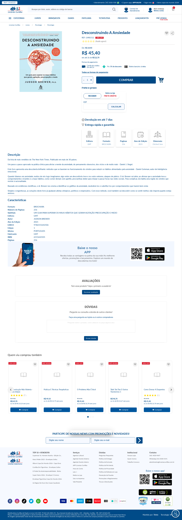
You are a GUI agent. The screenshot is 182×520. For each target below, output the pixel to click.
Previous (11, 390)
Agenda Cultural (78, 455)
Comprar (126, 80)
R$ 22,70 (95, 57)
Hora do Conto (78, 469)
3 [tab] (93, 417)
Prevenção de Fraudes (106, 475)
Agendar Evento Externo (81, 459)
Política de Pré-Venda (106, 465)
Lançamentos (142, 18)
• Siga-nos (148, 3)
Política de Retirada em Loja (108, 472)
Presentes (123, 18)
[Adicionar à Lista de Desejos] (166, 33)
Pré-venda (161, 18)
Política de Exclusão (105, 462)
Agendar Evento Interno (81, 462)
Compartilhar (172, 33)
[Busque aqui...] (69, 9)
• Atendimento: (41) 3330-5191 (106, 3)
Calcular (116, 107)
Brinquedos (54, 18)
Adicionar (160, 80)
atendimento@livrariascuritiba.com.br (161, 462)
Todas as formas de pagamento (95, 72)
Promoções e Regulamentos (108, 478)
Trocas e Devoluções (106, 482)
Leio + (75, 472)
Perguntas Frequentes (106, 455)
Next (171, 390)
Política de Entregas (105, 459)
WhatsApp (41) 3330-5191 (158, 459)
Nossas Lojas (131, 455)
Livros (38, 18)
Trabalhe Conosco (133, 462)
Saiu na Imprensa (78, 478)
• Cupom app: (131, 2)
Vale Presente (77, 482)
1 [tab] (88, 417)
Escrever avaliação (91, 292)
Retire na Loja (77, 475)
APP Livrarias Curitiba (80, 465)
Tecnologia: (167, 515)
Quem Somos (131, 459)
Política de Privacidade (106, 469)
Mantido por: (150, 515)
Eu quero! (139, 440)
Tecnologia (104, 18)
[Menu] (155, 10)
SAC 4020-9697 (154, 455)
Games (71, 18)
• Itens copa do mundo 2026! (167, 2)
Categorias (19, 18)
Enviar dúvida (91, 338)
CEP (85, 102)
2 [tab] (90, 417)
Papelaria (86, 18)
